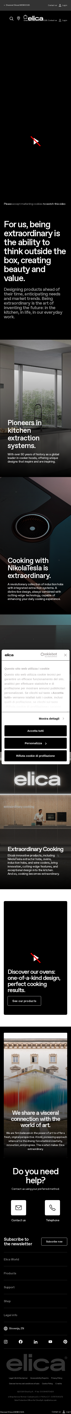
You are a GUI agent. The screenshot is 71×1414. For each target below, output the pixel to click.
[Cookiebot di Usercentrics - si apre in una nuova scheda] (42, 655)
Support (9, 1287)
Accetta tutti (35, 730)
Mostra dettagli (49, 718)
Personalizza (36, 743)
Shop (7, 1301)
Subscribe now (54, 1241)
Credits (58, 1383)
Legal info (10, 1315)
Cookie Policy (47, 1383)
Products (10, 1273)
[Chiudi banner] (65, 655)
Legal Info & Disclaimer (18, 1378)
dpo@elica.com (50, 1400)
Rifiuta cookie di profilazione (35, 755)
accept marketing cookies (27, 204)
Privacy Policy (56, 1378)
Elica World (11, 1259)
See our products (24, 1001)
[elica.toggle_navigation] (6, 18)
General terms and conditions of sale (24, 1383)
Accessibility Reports (39, 1378)
